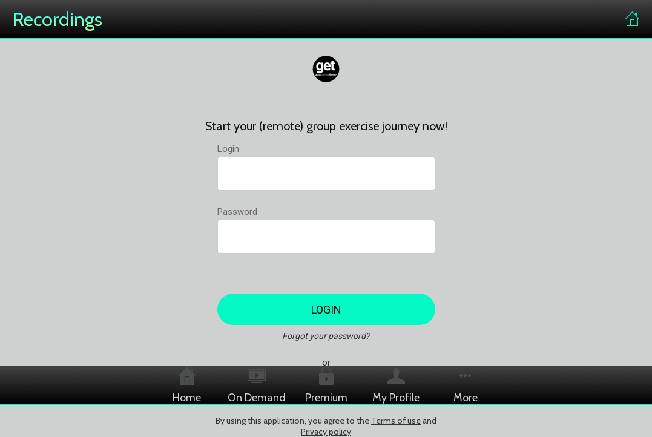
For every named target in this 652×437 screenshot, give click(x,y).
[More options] (465, 385)
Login (228, 148)
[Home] (632, 19)
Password (237, 211)
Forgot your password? (326, 336)
